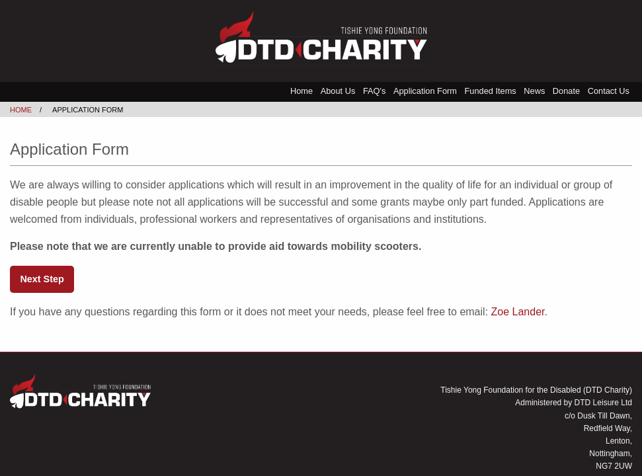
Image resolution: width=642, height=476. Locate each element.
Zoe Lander (518, 311)
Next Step (41, 279)
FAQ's (374, 91)
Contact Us (608, 91)
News (534, 91)
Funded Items (490, 91)
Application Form (425, 91)
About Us (338, 91)
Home (301, 91)
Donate (566, 91)
